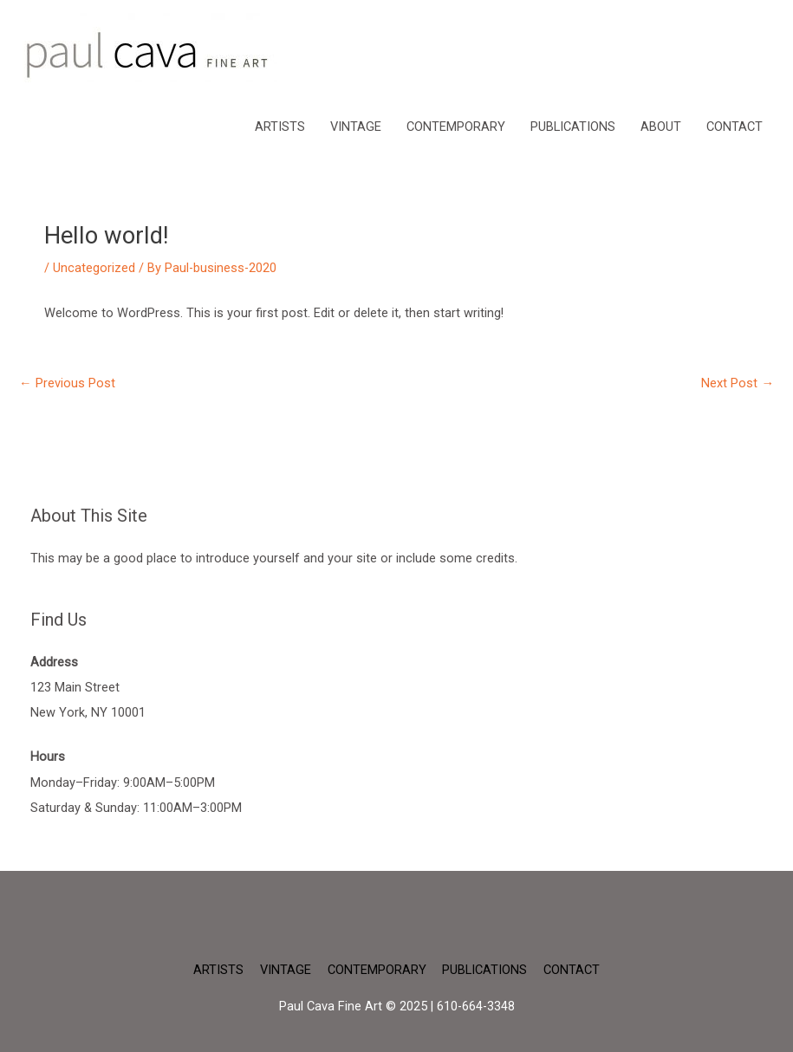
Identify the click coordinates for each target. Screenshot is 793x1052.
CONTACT (734, 126)
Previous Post (67, 383)
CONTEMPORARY (455, 126)
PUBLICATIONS (572, 126)
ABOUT (660, 126)
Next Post (737, 383)
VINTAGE (355, 126)
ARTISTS (280, 126)
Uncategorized (94, 268)
